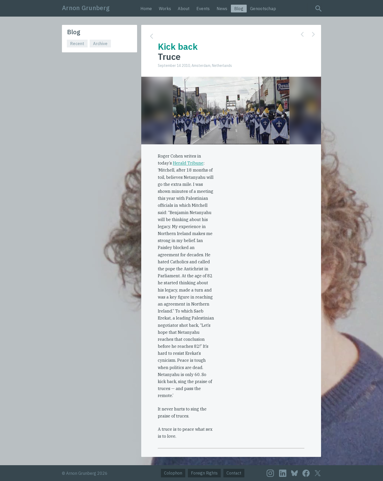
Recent (77, 43)
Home (146, 8)
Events (203, 8)
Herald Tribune (188, 163)
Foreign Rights (204, 473)
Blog (238, 8)
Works (165, 8)
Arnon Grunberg (86, 8)
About (184, 8)
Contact (233, 473)
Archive (100, 43)
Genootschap (263, 8)
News (222, 8)
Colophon (173, 473)
